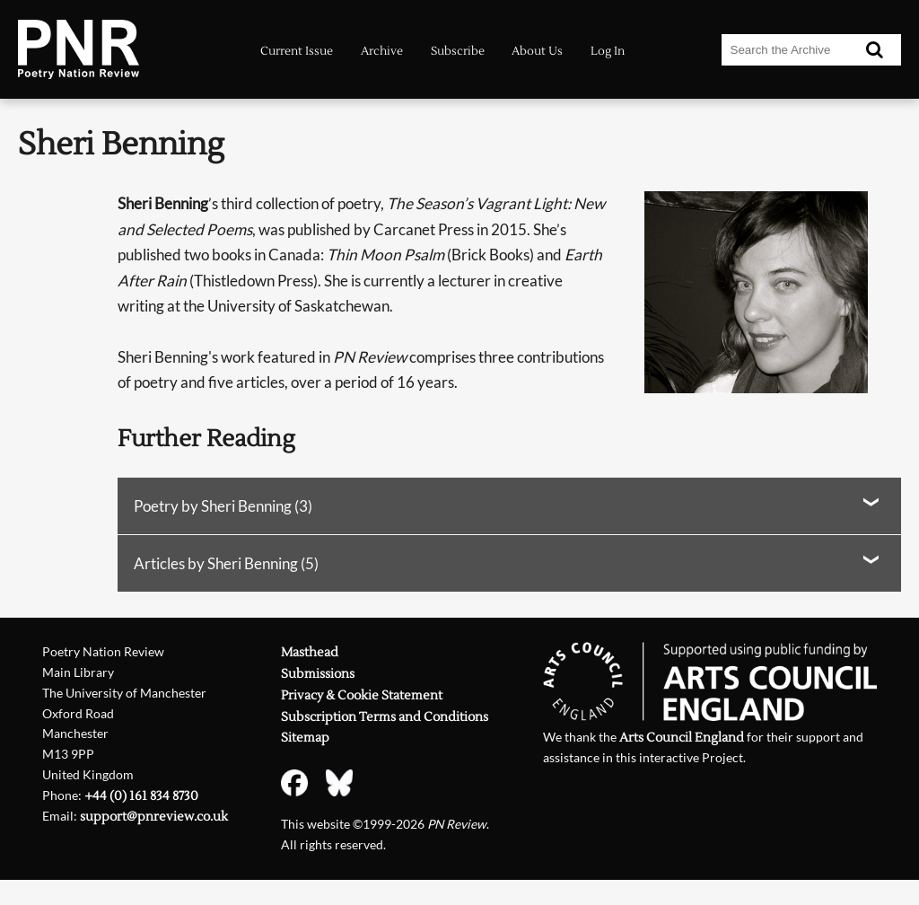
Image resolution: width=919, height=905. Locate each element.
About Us (537, 51)
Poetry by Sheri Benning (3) (223, 505)
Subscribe (458, 51)
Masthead (309, 653)
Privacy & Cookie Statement (361, 696)
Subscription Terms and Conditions (384, 717)
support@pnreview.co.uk (154, 817)
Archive (382, 51)
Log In (608, 51)
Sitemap (305, 738)
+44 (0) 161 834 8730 (141, 796)
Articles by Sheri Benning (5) (226, 563)
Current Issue (296, 51)
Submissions (317, 674)
